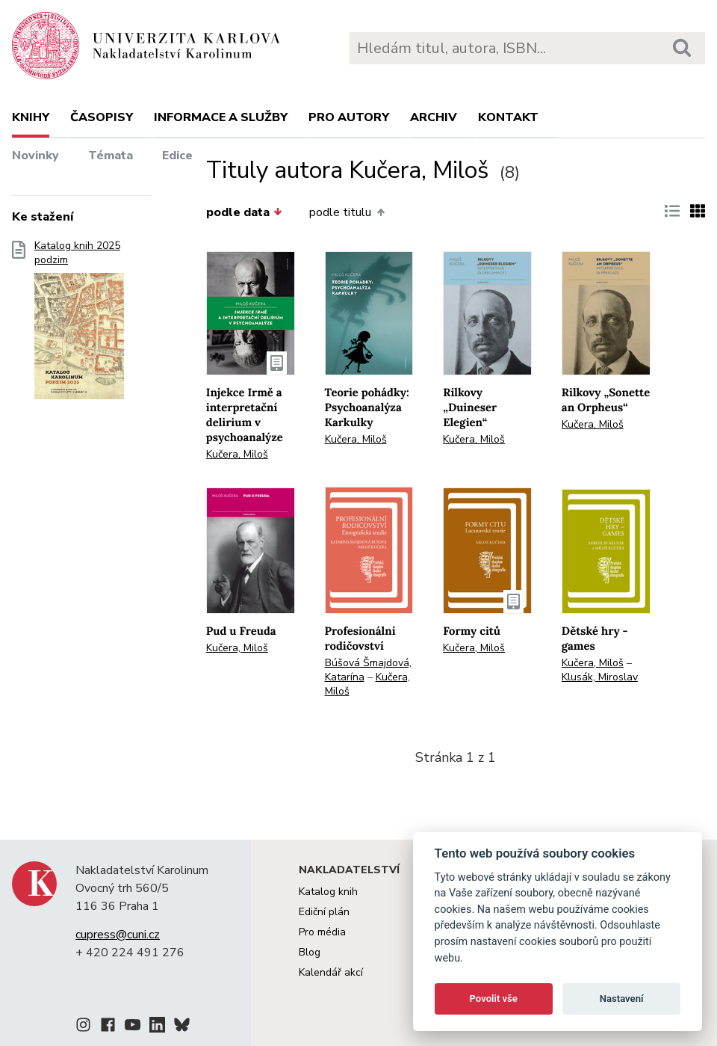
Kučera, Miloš (237, 454)
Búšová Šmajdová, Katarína (368, 670)
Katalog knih (328, 892)
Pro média (322, 932)
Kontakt (508, 117)
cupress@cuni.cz (117, 934)
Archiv (433, 117)
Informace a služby (221, 117)
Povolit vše (494, 998)
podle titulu (346, 212)
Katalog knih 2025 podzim (79, 324)
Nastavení (622, 998)
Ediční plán (324, 912)
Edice (177, 155)
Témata (110, 155)
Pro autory (348, 117)
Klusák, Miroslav (600, 677)
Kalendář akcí (331, 972)
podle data (244, 212)
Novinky (35, 155)
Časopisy (101, 117)
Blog (309, 952)
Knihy (30, 117)
